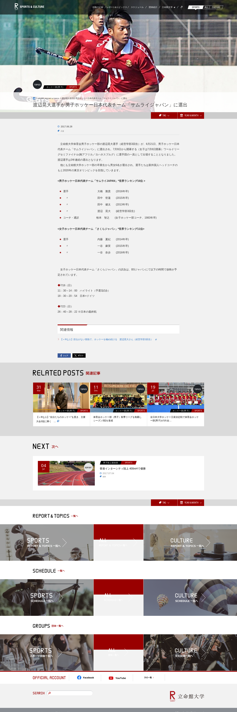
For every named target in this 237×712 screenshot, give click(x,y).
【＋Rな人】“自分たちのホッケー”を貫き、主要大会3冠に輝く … (60, 419)
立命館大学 (167, 7)
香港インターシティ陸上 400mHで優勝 (132, 469)
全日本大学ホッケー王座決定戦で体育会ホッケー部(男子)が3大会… (174, 419)
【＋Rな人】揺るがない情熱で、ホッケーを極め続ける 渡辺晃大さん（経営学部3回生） (115, 339)
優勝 (104, 478)
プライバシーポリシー (64, 707)
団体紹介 (153, 7)
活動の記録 (97, 7)
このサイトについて (43, 707)
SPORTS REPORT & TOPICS (51, 98)
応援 (63, 130)
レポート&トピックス (116, 7)
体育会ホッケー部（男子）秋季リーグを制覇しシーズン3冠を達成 (117, 419)
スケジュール (137, 7)
